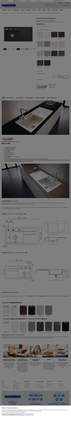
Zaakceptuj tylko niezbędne (8, 414)
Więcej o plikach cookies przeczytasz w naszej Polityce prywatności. (13, 411)
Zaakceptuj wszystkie (28, 414)
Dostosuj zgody (19, 414)
